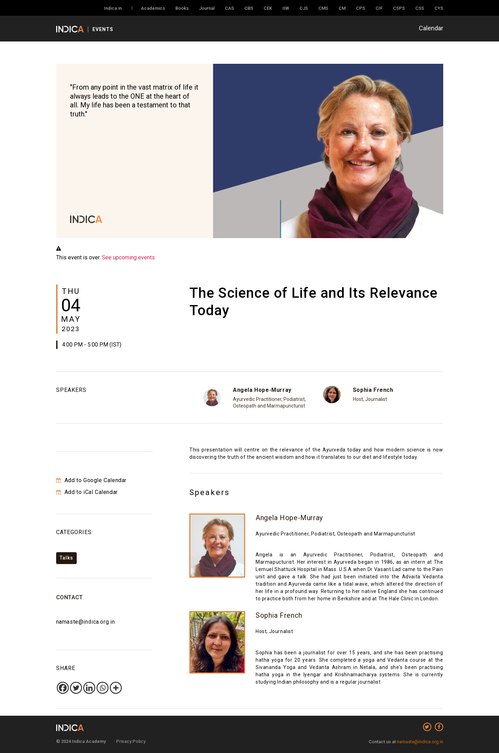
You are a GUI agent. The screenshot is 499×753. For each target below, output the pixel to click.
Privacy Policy (130, 741)
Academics (153, 8)
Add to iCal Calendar (87, 492)
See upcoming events (128, 257)
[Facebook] (63, 688)
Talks (66, 558)
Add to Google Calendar (91, 480)
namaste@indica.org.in (85, 621)
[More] (116, 688)
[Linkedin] (89, 688)
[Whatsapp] (102, 688)
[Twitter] (76, 688)
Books (182, 8)
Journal (206, 8)
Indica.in (113, 8)
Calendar (431, 28)
